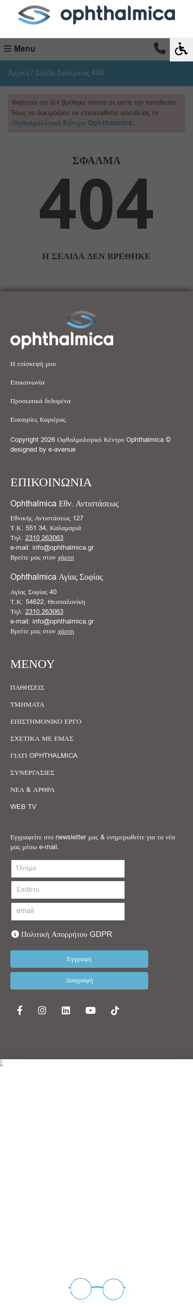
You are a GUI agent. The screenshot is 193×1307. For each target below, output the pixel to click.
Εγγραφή (79, 959)
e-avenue (62, 449)
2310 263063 (44, 538)
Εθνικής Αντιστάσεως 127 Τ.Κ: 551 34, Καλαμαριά (46, 523)
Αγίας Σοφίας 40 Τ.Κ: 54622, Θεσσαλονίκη (47, 597)
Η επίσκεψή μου (33, 364)
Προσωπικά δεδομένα (40, 401)
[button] (96, 1062)
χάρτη (66, 557)
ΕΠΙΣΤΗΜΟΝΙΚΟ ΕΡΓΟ (45, 721)
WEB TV (23, 806)
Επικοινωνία (27, 382)
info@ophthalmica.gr (63, 547)
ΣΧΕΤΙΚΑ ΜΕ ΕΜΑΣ (41, 738)
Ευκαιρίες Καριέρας (38, 419)
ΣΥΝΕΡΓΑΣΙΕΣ (32, 772)
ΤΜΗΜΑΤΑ (27, 704)
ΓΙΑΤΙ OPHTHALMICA (44, 755)
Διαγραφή (79, 980)
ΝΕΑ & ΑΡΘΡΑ (32, 789)
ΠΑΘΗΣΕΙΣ (27, 687)
